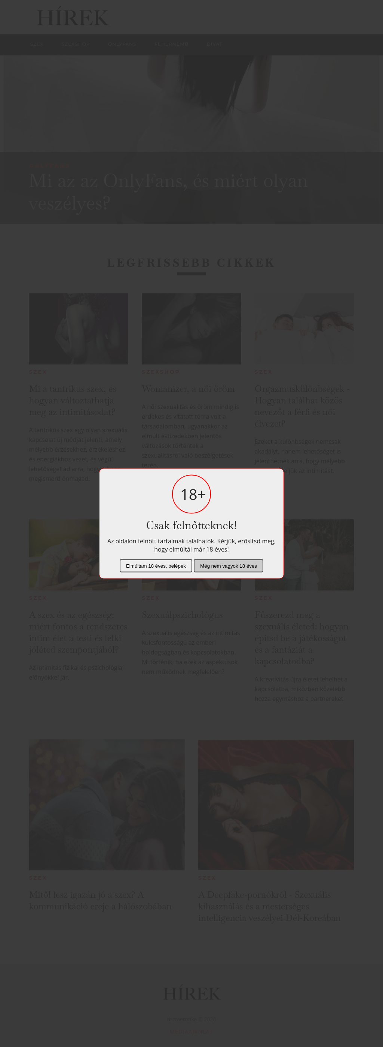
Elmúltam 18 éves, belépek (156, 566)
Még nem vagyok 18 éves (228, 566)
